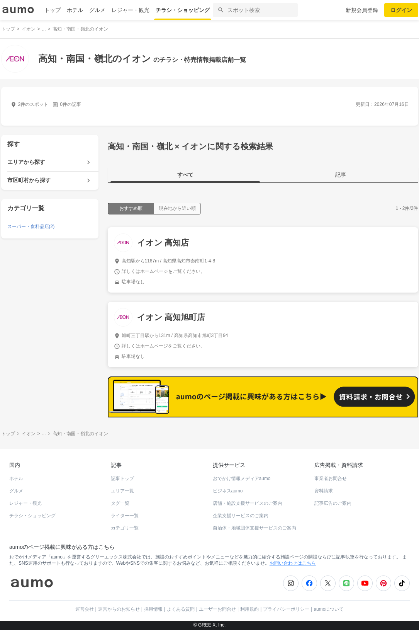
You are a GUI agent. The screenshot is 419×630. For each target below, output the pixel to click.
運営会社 (84, 609)
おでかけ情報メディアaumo (242, 478)
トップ (52, 10)
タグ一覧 (120, 503)
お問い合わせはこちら (293, 563)
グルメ (97, 10)
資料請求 (323, 491)
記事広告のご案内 (332, 503)
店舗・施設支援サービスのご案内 (247, 503)
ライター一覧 (125, 515)
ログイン (401, 10)
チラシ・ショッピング (183, 10)
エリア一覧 (122, 491)
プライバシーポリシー (286, 609)
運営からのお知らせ (119, 609)
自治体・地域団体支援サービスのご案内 (254, 528)
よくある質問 (181, 609)
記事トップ (122, 478)
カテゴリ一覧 (125, 528)
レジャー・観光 (130, 10)
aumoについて (329, 609)
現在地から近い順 (177, 208)
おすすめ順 (130, 208)
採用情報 (153, 609)
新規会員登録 (362, 10)
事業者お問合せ (330, 478)
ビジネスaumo (228, 491)
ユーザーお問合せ (217, 609)
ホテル (75, 10)
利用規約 (249, 609)
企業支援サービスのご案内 (240, 515)
